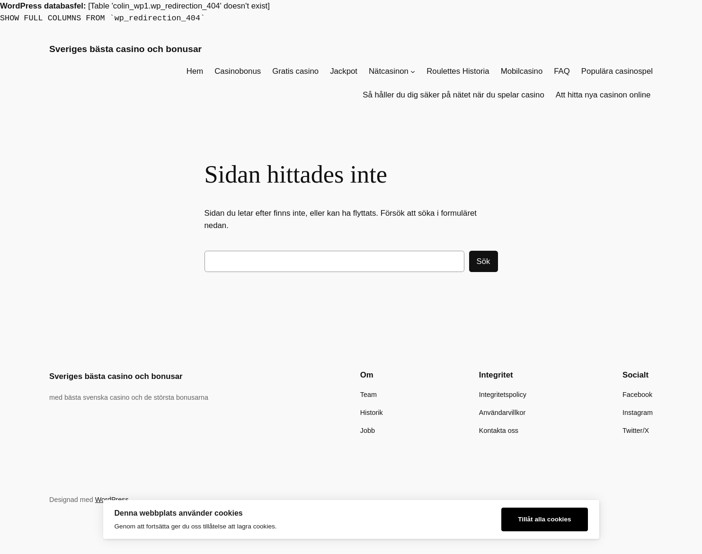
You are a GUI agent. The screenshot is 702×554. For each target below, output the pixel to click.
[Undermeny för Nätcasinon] (412, 71)
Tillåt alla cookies (544, 519)
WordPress (112, 499)
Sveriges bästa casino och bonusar (125, 49)
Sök (483, 261)
